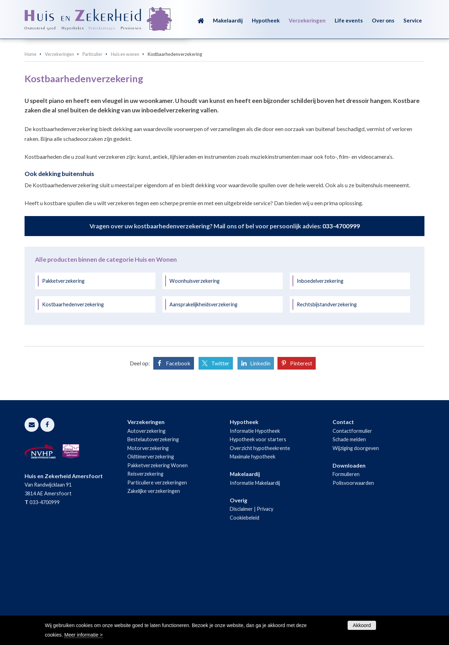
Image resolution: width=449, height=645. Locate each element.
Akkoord (362, 625)
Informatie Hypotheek (255, 526)
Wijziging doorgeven (356, 543)
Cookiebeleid (244, 612)
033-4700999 (341, 321)
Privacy (265, 604)
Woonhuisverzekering (194, 376)
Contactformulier (352, 526)
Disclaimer (241, 604)
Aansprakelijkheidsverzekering (203, 399)
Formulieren (346, 569)
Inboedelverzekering (320, 376)
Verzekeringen (59, 149)
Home (30, 149)
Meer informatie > (83, 635)
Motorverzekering (148, 543)
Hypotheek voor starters (258, 534)
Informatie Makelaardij (255, 578)
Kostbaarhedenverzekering (73, 399)
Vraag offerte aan (57, 113)
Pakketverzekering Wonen (157, 560)
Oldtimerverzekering (150, 551)
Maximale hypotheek (252, 551)
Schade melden (349, 534)
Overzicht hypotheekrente (260, 543)
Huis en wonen (125, 149)
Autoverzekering (146, 526)
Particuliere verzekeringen (157, 577)
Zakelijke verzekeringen (153, 586)
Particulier (92, 149)
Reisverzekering (145, 569)
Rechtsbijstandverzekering (327, 399)
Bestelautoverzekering (153, 534)
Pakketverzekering (63, 376)
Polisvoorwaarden (353, 578)
